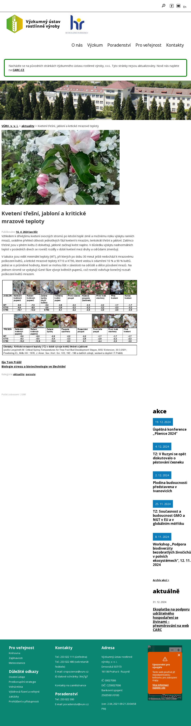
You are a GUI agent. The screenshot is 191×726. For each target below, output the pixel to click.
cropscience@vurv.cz (76, 671)
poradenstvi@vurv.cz (76, 704)
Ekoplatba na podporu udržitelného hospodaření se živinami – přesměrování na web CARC (171, 619)
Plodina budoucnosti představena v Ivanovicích (170, 486)
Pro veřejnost (148, 45)
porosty (31, 374)
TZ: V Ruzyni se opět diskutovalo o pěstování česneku (169, 458)
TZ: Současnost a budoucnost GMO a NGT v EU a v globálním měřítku (169, 517)
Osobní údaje (17, 677)
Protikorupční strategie (22, 682)
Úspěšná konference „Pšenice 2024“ (169, 431)
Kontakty (175, 45)
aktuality (19, 374)
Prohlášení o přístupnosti (24, 701)
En (184, 7)
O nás (77, 45)
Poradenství (119, 45)
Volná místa (16, 686)
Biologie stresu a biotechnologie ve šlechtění (34, 366)
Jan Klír (33, 232)
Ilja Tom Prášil (11, 362)
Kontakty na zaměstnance (70, 685)
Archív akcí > (161, 580)
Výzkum (95, 45)
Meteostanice (17, 663)
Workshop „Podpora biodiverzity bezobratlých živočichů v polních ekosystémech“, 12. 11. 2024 (172, 554)
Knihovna (14, 653)
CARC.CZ (18, 70)
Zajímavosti (16, 658)
